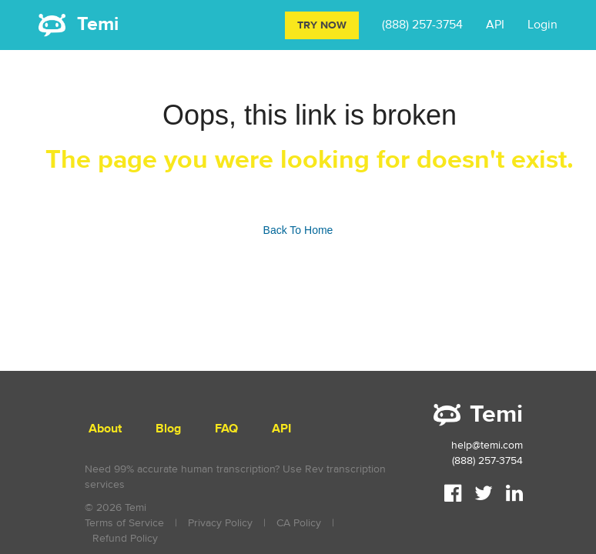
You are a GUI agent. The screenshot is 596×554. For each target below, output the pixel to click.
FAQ (226, 429)
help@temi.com (487, 445)
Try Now (322, 25)
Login (542, 24)
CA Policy (298, 522)
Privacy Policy (220, 522)
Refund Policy (125, 538)
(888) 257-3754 (422, 24)
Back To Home (298, 230)
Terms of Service (124, 522)
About (105, 429)
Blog (168, 429)
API (495, 24)
